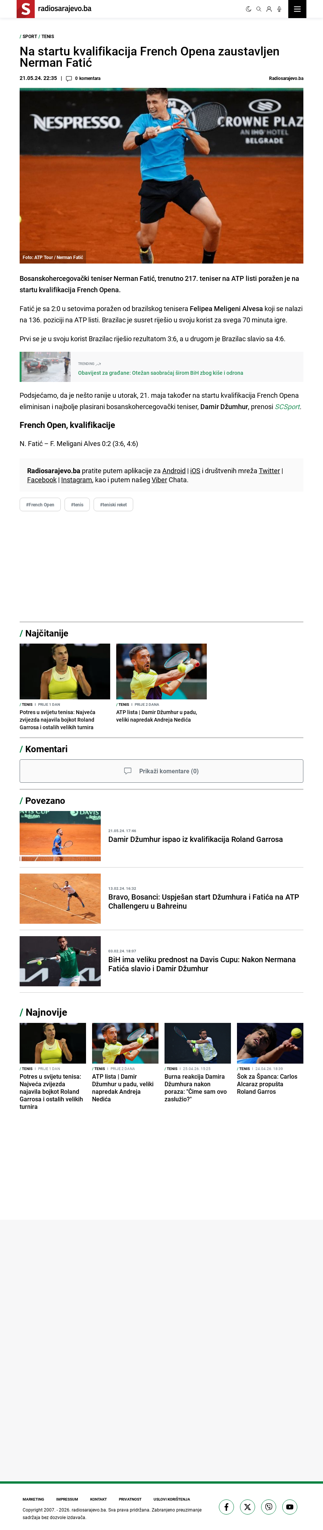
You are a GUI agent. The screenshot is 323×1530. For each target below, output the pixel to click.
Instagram (76, 479)
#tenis (77, 504)
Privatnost (130, 1499)
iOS (195, 470)
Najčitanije (46, 633)
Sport (30, 36)
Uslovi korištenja (172, 1499)
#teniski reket (113, 504)
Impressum (67, 1499)
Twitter (269, 470)
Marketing (33, 1499)
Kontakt (98, 1499)
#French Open (40, 504)
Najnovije (46, 1012)
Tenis (48, 36)
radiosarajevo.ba (89, 1510)
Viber (159, 479)
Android (174, 470)
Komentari (46, 749)
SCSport (287, 406)
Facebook (42, 479)
